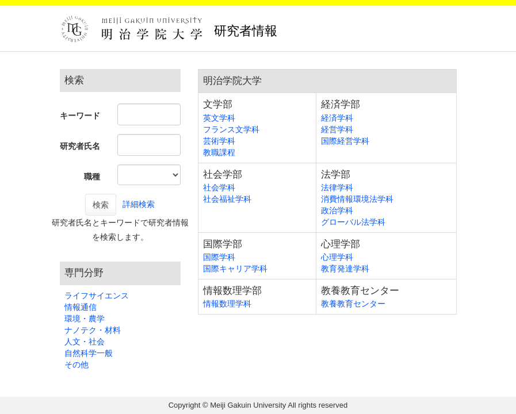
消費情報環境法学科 (357, 199)
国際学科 (219, 257)
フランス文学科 (231, 129)
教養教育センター (353, 303)
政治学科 (337, 210)
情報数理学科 (227, 303)
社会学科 (219, 187)
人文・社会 (84, 341)
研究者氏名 (80, 146)
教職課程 (219, 152)
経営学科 (337, 129)
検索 (101, 204)
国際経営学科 (345, 140)
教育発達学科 (345, 268)
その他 (76, 364)
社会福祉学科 (227, 199)
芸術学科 (219, 140)
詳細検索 (139, 204)
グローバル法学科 (353, 222)
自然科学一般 (88, 353)
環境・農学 (84, 318)
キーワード (80, 115)
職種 (92, 176)
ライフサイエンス (96, 295)
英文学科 (219, 117)
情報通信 (80, 307)
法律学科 (337, 187)
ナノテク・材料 (92, 330)
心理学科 (337, 257)
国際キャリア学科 (235, 268)
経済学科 (337, 117)
